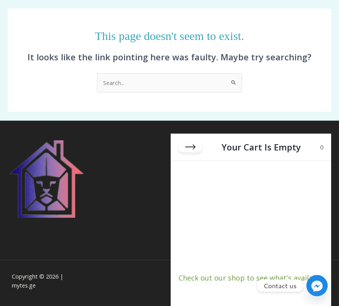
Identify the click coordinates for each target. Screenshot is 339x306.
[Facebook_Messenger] (317, 285)
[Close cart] (190, 147)
